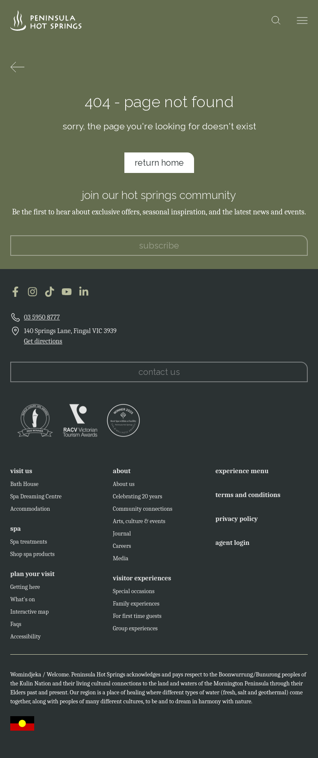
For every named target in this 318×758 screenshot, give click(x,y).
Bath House (24, 487)
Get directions (43, 344)
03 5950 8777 (42, 320)
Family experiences (136, 606)
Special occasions (134, 594)
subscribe (159, 248)
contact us (159, 375)
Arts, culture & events (139, 524)
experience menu (241, 474)
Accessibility (25, 639)
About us (124, 487)
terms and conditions (247, 498)
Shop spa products (32, 557)
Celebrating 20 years (137, 499)
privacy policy (236, 522)
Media (120, 561)
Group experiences (135, 631)
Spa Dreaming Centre (36, 499)
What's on (22, 602)
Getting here (25, 590)
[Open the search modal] (276, 20)
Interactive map (29, 614)
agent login (232, 546)
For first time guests (137, 619)
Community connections (142, 511)
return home (159, 163)
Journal (122, 536)
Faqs (15, 627)
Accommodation (30, 511)
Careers (122, 549)
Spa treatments (28, 544)
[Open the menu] (302, 20)
